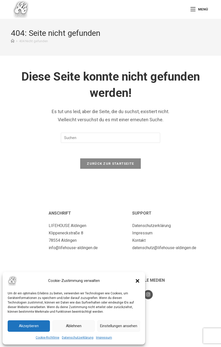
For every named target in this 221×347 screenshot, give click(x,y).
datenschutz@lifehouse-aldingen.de (164, 247)
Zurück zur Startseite (110, 163)
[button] (137, 280)
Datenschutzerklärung (77, 337)
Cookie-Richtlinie (47, 337)
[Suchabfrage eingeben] (110, 138)
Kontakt (139, 240)
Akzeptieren (29, 326)
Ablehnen (73, 326)
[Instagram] (148, 294)
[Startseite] (12, 41)
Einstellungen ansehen (118, 326)
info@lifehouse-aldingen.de (73, 247)
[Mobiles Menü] (199, 9)
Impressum (104, 337)
